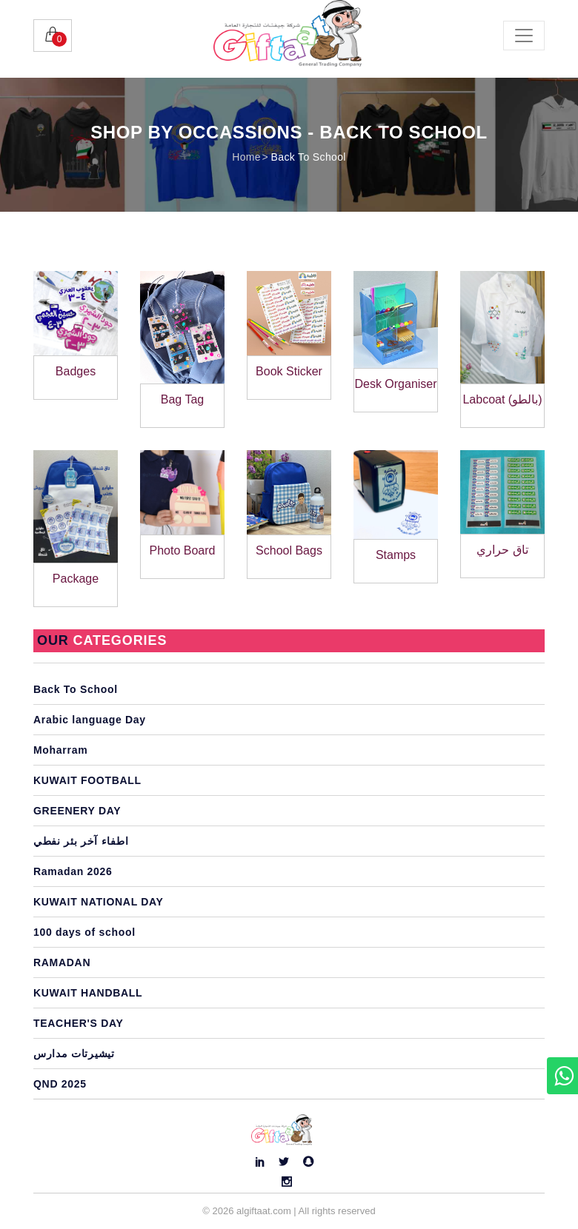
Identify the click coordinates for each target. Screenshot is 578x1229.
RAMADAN (61, 962)
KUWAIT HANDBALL (87, 993)
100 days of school (84, 932)
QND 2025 (60, 1084)
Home (246, 157)
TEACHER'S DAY (78, 1023)
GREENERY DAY (77, 811)
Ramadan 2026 (72, 871)
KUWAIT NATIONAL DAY (98, 902)
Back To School (308, 157)
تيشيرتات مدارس (74, 1053)
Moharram (60, 750)
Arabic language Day (89, 720)
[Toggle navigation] (524, 35)
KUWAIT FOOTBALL (87, 780)
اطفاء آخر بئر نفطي (80, 841)
